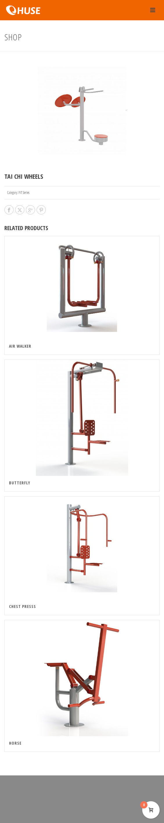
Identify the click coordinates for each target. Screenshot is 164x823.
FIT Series (24, 192)
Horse (15, 743)
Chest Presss (22, 606)
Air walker (20, 346)
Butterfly (19, 483)
